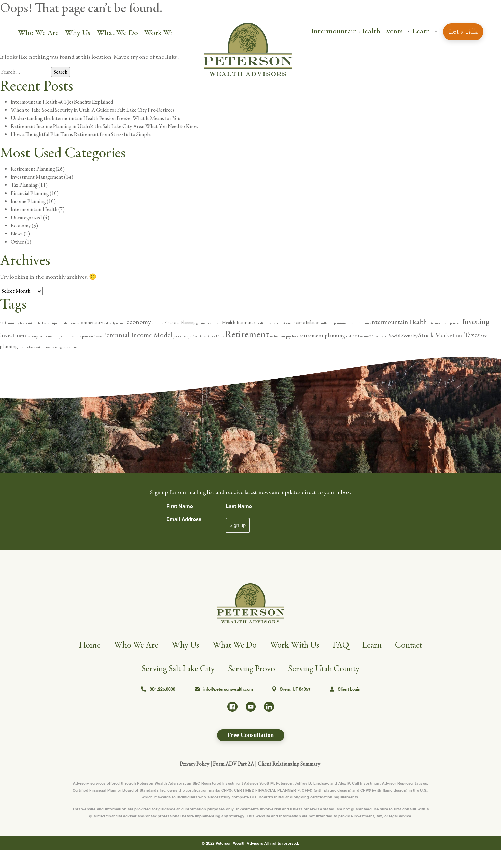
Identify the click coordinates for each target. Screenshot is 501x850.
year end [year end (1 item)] (72, 347)
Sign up (238, 525)
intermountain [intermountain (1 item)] (358, 323)
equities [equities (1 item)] (157, 323)
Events (392, 31)
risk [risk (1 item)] (349, 336)
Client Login (345, 689)
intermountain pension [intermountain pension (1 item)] (444, 323)
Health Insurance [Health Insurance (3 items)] (238, 322)
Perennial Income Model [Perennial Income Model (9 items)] (137, 335)
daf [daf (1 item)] (106, 323)
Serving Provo (251, 669)
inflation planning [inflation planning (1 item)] (333, 323)
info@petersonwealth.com (224, 689)
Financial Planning (30, 193)
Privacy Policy (194, 763)
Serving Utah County (324, 669)
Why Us (77, 33)
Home (87, 645)
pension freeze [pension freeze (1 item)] (92, 336)
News (17, 233)
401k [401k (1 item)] (3, 323)
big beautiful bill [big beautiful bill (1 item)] (31, 323)
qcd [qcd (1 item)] (189, 336)
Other (17, 242)
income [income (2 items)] (299, 323)
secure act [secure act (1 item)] (381, 336)
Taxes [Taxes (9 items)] (472, 335)
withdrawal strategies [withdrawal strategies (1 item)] (50, 347)
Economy (21, 225)
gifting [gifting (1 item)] (200, 323)
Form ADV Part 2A (233, 763)
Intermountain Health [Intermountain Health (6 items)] (398, 322)
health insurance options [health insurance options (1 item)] (273, 323)
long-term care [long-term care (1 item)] (41, 336)
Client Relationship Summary (289, 763)
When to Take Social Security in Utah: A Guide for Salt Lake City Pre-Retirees (93, 110)
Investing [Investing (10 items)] (475, 321)
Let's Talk (462, 31)
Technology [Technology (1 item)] (27, 347)
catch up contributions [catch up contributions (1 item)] (60, 323)
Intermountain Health (345, 31)
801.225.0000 (158, 689)
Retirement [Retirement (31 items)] (247, 334)
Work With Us (167, 33)
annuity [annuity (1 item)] (13, 323)
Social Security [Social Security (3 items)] (403, 336)
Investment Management (37, 177)
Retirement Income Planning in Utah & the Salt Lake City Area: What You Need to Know (104, 126)
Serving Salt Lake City (178, 669)
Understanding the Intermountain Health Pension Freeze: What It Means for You (95, 118)
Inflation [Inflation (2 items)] (313, 323)
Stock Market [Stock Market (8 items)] (436, 335)
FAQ (342, 645)
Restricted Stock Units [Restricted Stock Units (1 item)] (208, 336)
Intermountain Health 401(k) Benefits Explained (62, 102)
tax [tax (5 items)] (459, 336)
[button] (408, 32)
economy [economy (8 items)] (138, 322)
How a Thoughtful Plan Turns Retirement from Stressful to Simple (81, 134)
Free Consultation (250, 735)
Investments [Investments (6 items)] (15, 335)
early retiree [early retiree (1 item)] (117, 323)
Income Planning (28, 201)
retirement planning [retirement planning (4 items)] (322, 336)
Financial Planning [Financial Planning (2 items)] (179, 323)
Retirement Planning (33, 169)
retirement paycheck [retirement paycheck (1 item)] (284, 336)
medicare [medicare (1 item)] (74, 336)
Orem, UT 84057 (291, 689)
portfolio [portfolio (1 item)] (179, 336)
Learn (421, 31)
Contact (410, 645)
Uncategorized (26, 217)
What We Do (117, 33)
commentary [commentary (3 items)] (90, 322)
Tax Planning (24, 185)
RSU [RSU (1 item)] (356, 336)
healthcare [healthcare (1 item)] (213, 323)
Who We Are (38, 33)
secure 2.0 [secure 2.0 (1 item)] (366, 336)
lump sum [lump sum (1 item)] (60, 336)
